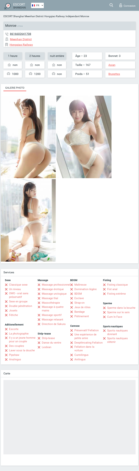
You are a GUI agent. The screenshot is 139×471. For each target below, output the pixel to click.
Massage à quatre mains (53, 308)
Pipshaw (14, 355)
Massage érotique (53, 289)
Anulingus (15, 359)
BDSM (78, 293)
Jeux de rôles (82, 307)
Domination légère (85, 289)
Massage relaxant (52, 319)
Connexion (127, 5)
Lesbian (46, 347)
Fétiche (13, 315)
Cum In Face (114, 316)
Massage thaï (50, 298)
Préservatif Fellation (86, 330)
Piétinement (81, 316)
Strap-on (79, 302)
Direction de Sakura (54, 324)
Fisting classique (117, 284)
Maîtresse (80, 284)
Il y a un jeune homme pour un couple (22, 339)
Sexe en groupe (18, 301)
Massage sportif (52, 315)
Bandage (79, 311)
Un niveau (15, 289)
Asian (111, 65)
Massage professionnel (56, 284)
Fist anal (112, 289)
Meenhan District (34, 16)
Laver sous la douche (22, 350)
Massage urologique (54, 293)
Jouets (13, 310)
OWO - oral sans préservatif (18, 295)
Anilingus (80, 359)
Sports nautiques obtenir (117, 340)
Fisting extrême (116, 293)
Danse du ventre (51, 342)
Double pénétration (20, 306)
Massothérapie (51, 302)
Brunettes (114, 74)
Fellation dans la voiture (84, 348)
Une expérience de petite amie (85, 336)
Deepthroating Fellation (88, 342)
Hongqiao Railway (54, 16)
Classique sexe (18, 284)
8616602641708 (20, 34)
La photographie (19, 333)
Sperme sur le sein (118, 312)
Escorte (13, 329)
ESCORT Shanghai (13, 16)
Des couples (16, 346)
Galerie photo (14, 87)
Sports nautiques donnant (117, 332)
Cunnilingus (81, 355)
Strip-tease (48, 338)
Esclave (79, 298)
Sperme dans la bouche (121, 307)
